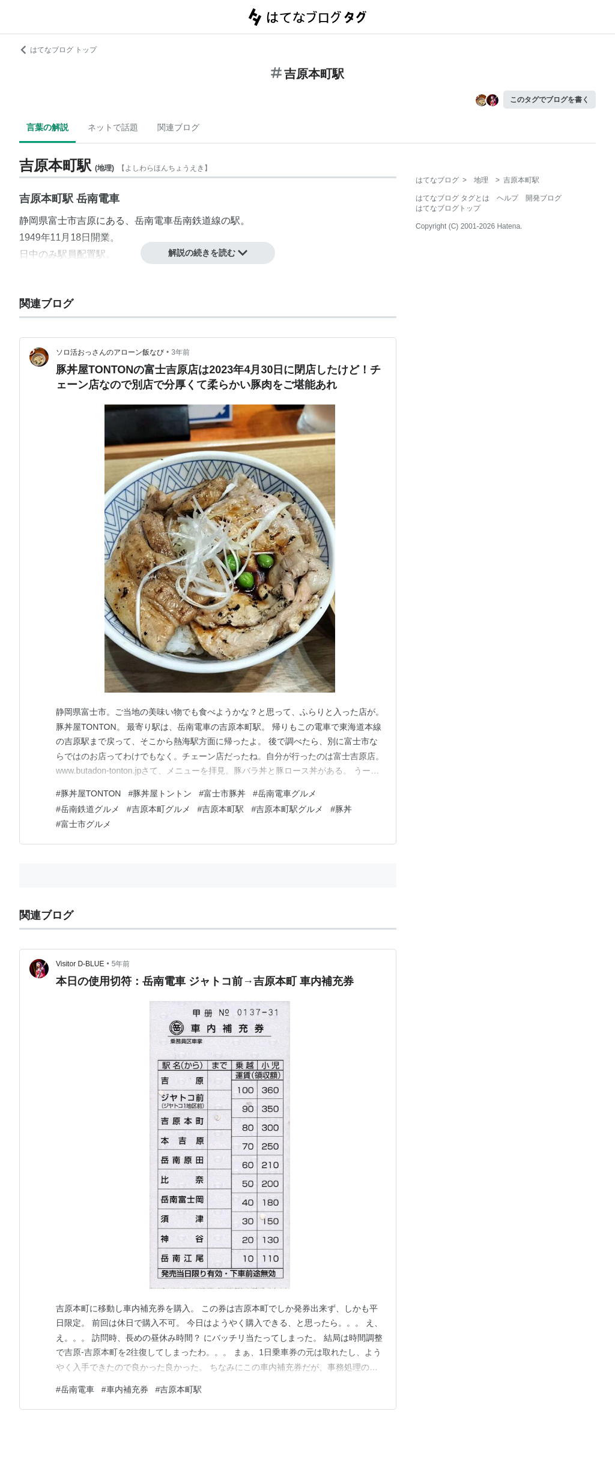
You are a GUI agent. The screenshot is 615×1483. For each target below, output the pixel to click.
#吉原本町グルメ (158, 809)
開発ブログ (544, 198)
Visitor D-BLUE (80, 964)
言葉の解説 (47, 127)
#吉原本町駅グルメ (287, 809)
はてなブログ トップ (58, 50)
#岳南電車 (75, 1389)
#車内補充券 (124, 1389)
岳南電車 (154, 220)
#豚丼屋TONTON (88, 793)
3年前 (180, 352)
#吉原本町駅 (221, 809)
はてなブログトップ (448, 208)
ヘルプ (507, 198)
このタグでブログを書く (549, 99)
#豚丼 (341, 809)
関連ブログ (178, 127)
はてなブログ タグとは (452, 198)
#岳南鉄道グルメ (88, 809)
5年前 (121, 964)
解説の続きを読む (207, 252)
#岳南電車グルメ (285, 793)
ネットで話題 (113, 127)
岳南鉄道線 (197, 220)
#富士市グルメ (83, 824)
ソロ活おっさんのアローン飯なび (110, 352)
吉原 (86, 220)
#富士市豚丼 (222, 793)
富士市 (62, 220)
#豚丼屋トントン (160, 793)
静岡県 (33, 220)
